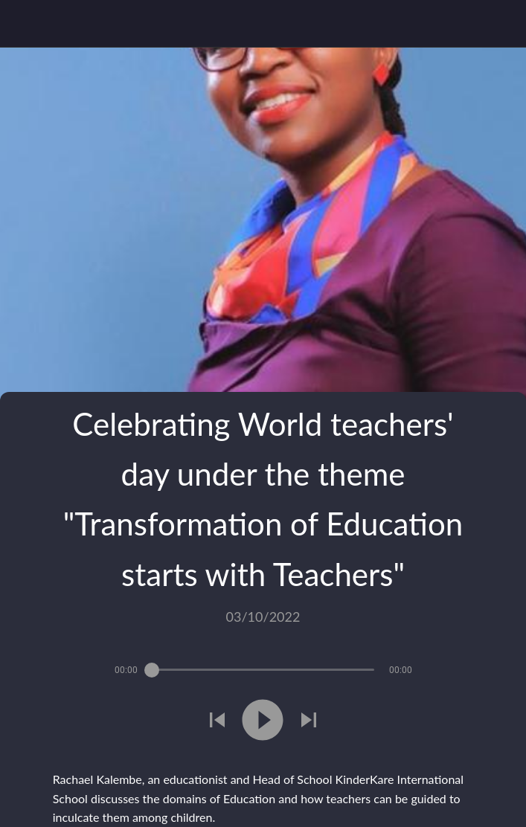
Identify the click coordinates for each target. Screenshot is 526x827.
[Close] (24, 24)
